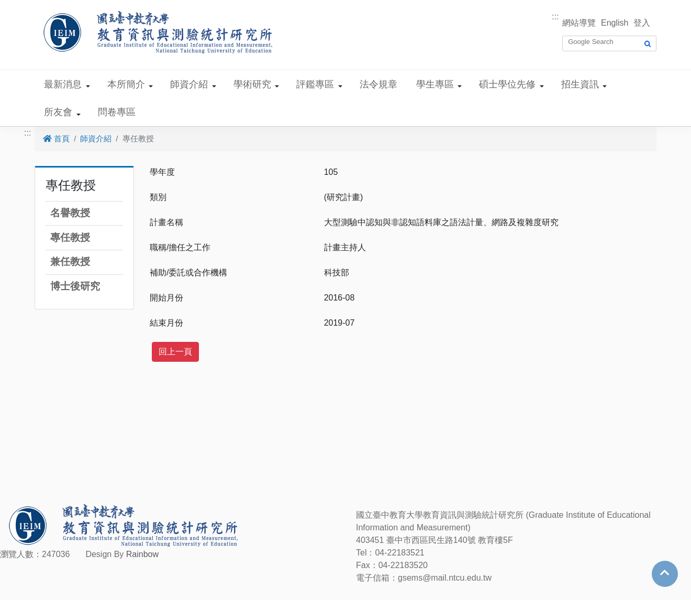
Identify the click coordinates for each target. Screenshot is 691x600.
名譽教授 (70, 212)
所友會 (58, 112)
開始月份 (166, 297)
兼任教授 (70, 261)
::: (555, 16)
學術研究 (252, 84)
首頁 (56, 138)
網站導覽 (579, 22)
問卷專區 (117, 112)
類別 (158, 197)
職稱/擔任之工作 (180, 247)
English (614, 22)
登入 (641, 22)
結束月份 (166, 322)
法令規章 (378, 84)
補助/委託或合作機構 (188, 272)
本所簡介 (126, 84)
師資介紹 (189, 84)
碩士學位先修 (507, 84)
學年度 (162, 172)
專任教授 (70, 237)
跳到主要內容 (25, 6)
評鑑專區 (315, 84)
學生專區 (435, 84)
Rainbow (142, 554)
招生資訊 (580, 84)
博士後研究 (75, 286)
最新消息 (63, 84)
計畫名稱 (166, 222)
